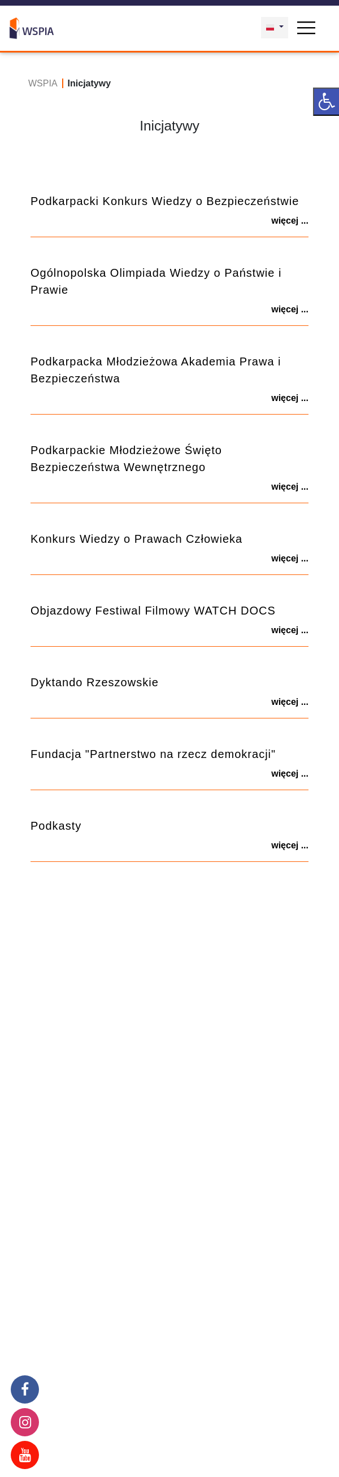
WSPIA (43, 83)
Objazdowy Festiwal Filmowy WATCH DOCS (153, 610)
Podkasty (56, 826)
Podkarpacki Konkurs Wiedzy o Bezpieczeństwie (165, 201)
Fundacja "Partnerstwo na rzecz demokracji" (153, 754)
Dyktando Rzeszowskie (95, 682)
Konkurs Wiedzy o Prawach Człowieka (136, 539)
